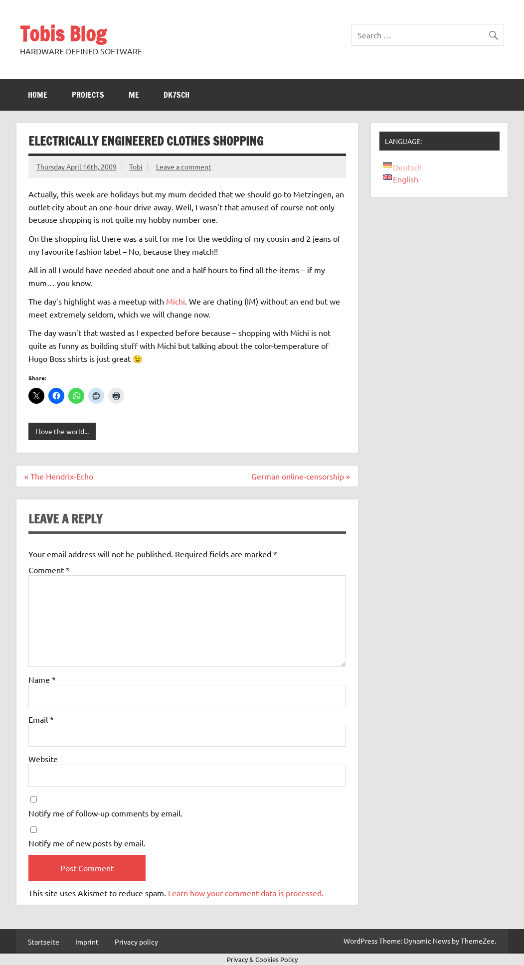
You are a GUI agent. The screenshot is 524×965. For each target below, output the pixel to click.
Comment (49, 570)
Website (43, 759)
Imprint (87, 941)
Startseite (43, 941)
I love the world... (62, 431)
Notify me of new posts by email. (87, 843)
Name (42, 679)
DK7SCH (176, 94)
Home (37, 94)
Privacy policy (136, 941)
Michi (175, 301)
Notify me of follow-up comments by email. (105, 813)
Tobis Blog (63, 33)
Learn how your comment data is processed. (246, 893)
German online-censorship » (300, 476)
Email (41, 719)
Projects (88, 94)
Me (134, 94)
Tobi (136, 166)
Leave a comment (183, 166)
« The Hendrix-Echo (58, 476)
